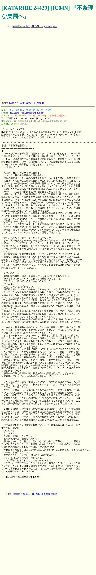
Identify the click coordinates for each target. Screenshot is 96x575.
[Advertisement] (32, 63)
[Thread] (39, 102)
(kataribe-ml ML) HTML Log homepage (34, 26)
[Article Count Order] (21, 102)
